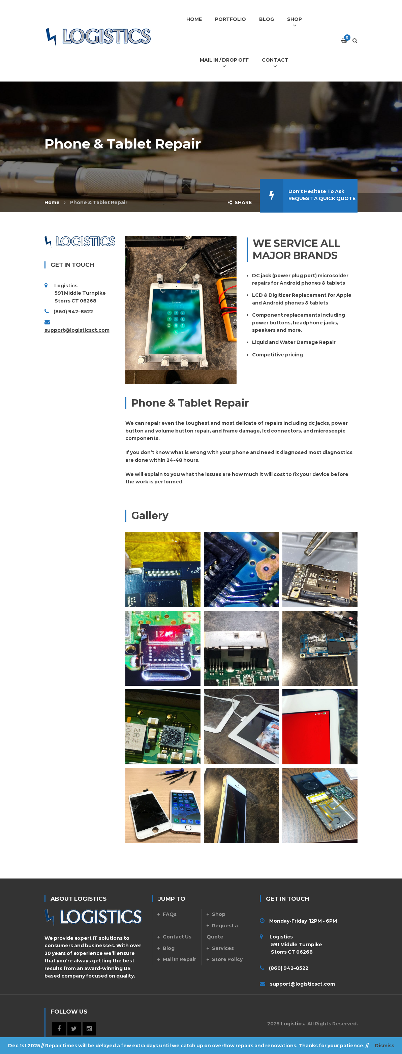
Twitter (74, 1028)
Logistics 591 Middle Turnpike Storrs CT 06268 (291, 944)
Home (52, 202)
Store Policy (227, 959)
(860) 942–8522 (73, 312)
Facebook (59, 1028)
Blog (169, 948)
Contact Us (177, 937)
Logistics (292, 1024)
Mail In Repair (179, 959)
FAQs (170, 914)
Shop (218, 914)
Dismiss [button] (384, 1046)
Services (223, 948)
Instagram (89, 1028)
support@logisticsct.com (77, 330)
